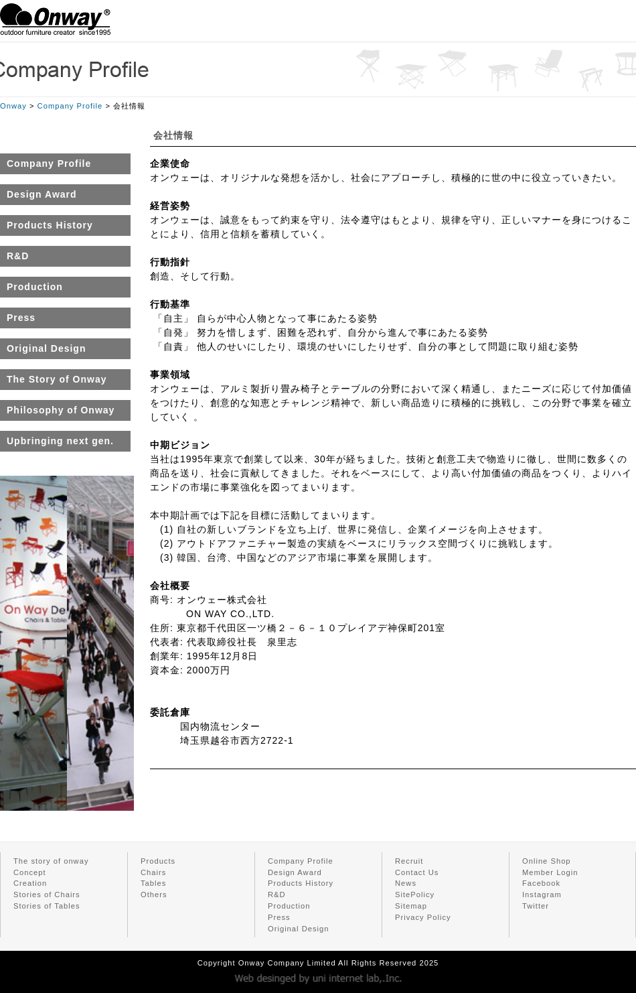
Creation (30, 883)
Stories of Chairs (46, 894)
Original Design (298, 929)
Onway (13, 106)
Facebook (541, 883)
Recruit (409, 861)
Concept (29, 872)
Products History (300, 883)
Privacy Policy (423, 917)
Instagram (542, 894)
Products (158, 861)
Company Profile (70, 106)
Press (279, 917)
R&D (277, 894)
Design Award (295, 872)
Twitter (535, 906)
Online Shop (546, 861)
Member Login (550, 872)
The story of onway (51, 861)
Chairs (153, 872)
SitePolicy (414, 894)
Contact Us (417, 872)
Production (289, 906)
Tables (153, 883)
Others (154, 894)
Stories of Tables (46, 906)
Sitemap (411, 906)
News (405, 883)
